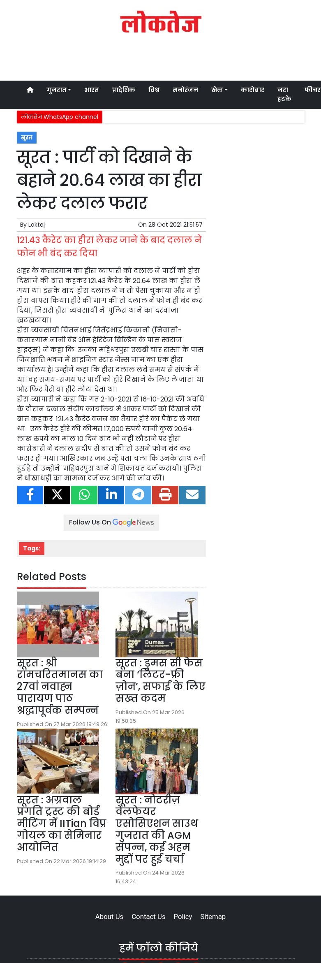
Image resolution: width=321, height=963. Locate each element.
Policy (183, 916)
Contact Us (148, 916)
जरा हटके (284, 94)
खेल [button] (217, 90)
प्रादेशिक (123, 90)
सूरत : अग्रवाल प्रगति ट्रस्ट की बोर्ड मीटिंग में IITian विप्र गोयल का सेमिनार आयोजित (61, 823)
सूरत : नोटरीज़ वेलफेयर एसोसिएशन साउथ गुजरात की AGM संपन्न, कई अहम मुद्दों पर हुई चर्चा (156, 829)
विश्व (153, 90)
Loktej (36, 224)
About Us (109, 916)
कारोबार (252, 90)
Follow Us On (111, 522)
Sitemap (213, 916)
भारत (91, 90)
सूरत (26, 137)
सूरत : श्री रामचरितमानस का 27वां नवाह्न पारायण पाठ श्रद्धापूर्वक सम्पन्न (60, 686)
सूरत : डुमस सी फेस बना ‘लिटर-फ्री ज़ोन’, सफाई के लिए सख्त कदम (160, 680)
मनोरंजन (185, 90)
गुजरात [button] (56, 90)
